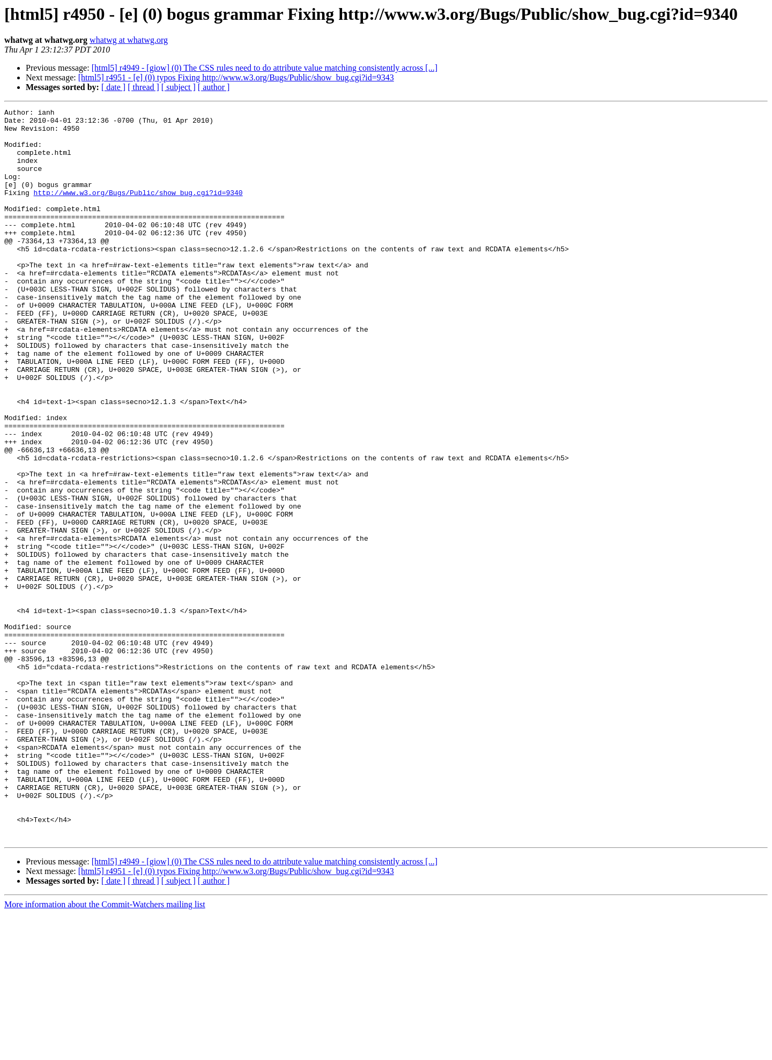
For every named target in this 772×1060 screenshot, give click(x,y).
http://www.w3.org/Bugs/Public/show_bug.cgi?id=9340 (138, 210)
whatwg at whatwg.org (129, 39)
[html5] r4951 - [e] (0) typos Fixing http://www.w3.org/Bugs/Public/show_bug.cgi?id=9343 (236, 77)
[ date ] (113, 87)
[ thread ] (143, 87)
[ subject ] (178, 87)
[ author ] (214, 87)
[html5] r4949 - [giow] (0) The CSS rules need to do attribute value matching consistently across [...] (264, 67)
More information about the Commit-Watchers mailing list (104, 1050)
